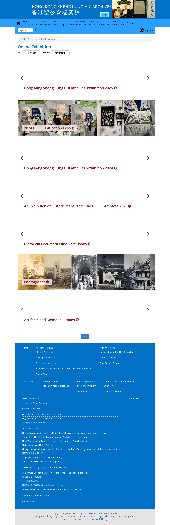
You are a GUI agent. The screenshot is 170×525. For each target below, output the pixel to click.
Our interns (82, 391)
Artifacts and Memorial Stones (51, 319)
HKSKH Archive (27, 38)
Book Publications (112, 391)
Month (46, 52)
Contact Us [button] (132, 23)
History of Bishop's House (35, 403)
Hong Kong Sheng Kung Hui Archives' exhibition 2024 (70, 168)
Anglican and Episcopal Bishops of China (41, 414)
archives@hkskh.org (98, 519)
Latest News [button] (55, 23)
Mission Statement (45, 352)
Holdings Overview (45, 357)
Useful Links (28, 500)
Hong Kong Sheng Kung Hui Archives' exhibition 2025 (70, 87)
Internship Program (86, 381)
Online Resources (30, 398)
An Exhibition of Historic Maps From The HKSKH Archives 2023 (77, 206)
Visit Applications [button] (67, 23)
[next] (148, 78)
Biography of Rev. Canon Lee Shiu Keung (42, 457)
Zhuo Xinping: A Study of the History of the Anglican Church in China (54, 441)
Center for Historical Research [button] (99, 23)
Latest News (28, 381)
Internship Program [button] (81, 23)
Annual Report (43, 374)
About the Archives (45, 347)
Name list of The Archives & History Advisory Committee (64, 368)
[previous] (22, 78)
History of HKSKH (31, 408)
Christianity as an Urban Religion (38, 445)
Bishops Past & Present (34, 422)
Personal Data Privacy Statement (104, 513)
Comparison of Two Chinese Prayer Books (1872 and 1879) (51, 489)
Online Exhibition (108, 357)
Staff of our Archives (46, 363)
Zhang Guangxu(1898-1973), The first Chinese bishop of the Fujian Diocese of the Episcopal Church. (71, 449)
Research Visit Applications (55, 385)
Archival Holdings (108, 347)
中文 (105, 14)
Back (85, 336)
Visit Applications (50, 381)
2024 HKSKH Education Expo (49, 128)
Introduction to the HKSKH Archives (117, 352)
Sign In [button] (147, 30)
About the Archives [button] (30, 23)
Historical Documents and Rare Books (57, 243)
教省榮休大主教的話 (31, 477)
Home (25, 347)
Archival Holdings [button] (44, 23)
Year (20, 52)
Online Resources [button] (118, 23)
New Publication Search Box (35, 495)
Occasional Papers (31, 428)
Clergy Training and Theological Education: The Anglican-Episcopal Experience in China (64, 432)
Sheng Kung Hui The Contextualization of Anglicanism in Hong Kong (55, 436)
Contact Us (133, 398)
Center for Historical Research (119, 381)
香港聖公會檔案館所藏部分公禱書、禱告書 (42, 485)
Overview (108, 385)
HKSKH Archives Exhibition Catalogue (40, 461)
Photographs (36, 281)
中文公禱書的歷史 (30, 481)
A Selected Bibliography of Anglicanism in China (45, 467)
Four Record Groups (110, 363)
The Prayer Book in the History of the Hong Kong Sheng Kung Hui (54, 472)
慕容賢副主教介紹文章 (32, 453)
